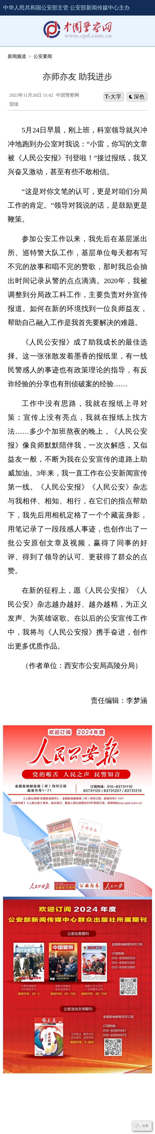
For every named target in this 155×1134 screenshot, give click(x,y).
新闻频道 (14, 41)
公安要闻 (32, 41)
